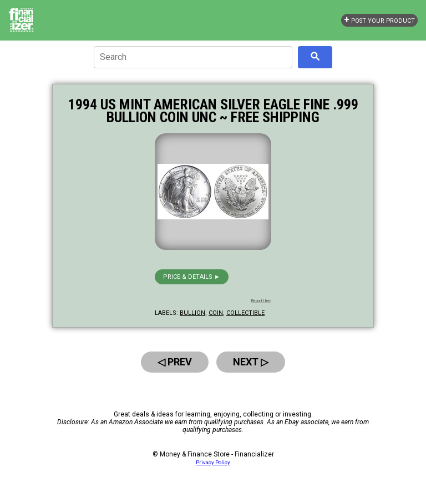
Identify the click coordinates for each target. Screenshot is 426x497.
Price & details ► (191, 276)
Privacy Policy (213, 462)
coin (216, 313)
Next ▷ (250, 362)
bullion (192, 313)
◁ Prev (175, 362)
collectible (245, 313)
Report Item (261, 301)
